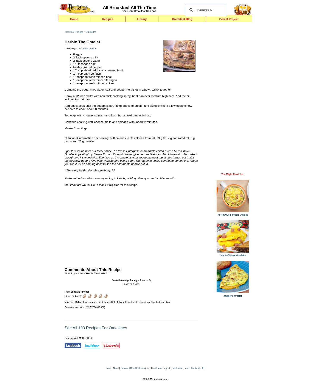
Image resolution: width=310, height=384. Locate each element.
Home (74, 19)
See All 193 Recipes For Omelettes (96, 328)
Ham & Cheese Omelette (233, 254)
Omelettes (91, 32)
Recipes (107, 19)
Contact (125, 368)
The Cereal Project (160, 368)
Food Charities (191, 368)
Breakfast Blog (182, 19)
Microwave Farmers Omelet (233, 213)
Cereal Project (229, 19)
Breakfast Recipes (74, 32)
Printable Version (88, 48)
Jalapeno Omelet (233, 294)
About (116, 368)
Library (142, 19)
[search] (205, 10)
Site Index (177, 368)
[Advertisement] (131, 226)
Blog (203, 368)
